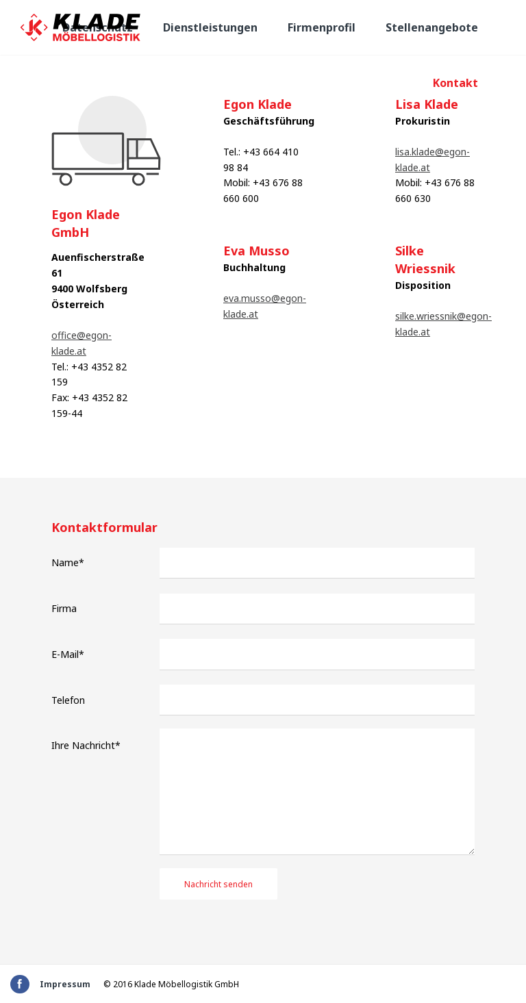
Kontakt (455, 82)
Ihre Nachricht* (86, 745)
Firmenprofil (321, 27)
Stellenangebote (432, 27)
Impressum (65, 984)
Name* (67, 562)
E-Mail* (67, 654)
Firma (64, 608)
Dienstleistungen (210, 27)
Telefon (68, 700)
